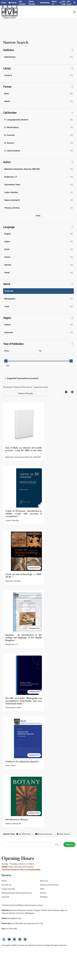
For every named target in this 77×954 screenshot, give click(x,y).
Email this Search (44, 834)
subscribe (69, 844)
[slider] (5, 361)
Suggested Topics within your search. (21, 378)
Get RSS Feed (23, 834)
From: (6, 351)
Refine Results (25, 393)
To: (40, 351)
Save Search (63, 834)
